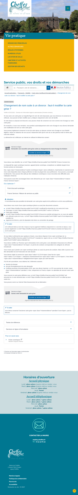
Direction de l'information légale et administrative (17, 351)
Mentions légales (14, 476)
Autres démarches (15, 47)
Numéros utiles (14, 53)
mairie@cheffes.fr (39, 440)
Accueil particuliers (11, 93)
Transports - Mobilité (24, 93)
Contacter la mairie (39, 435)
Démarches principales (17, 43)
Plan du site (13, 481)
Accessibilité (13, 484)
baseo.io (20, 353)
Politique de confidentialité (17, 478)
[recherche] (29, 88)
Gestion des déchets (16, 66)
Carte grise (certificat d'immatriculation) (44, 93)
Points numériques (15, 340)
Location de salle (15, 57)
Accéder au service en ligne (39, 152)
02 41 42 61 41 (41, 442)
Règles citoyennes (15, 50)
